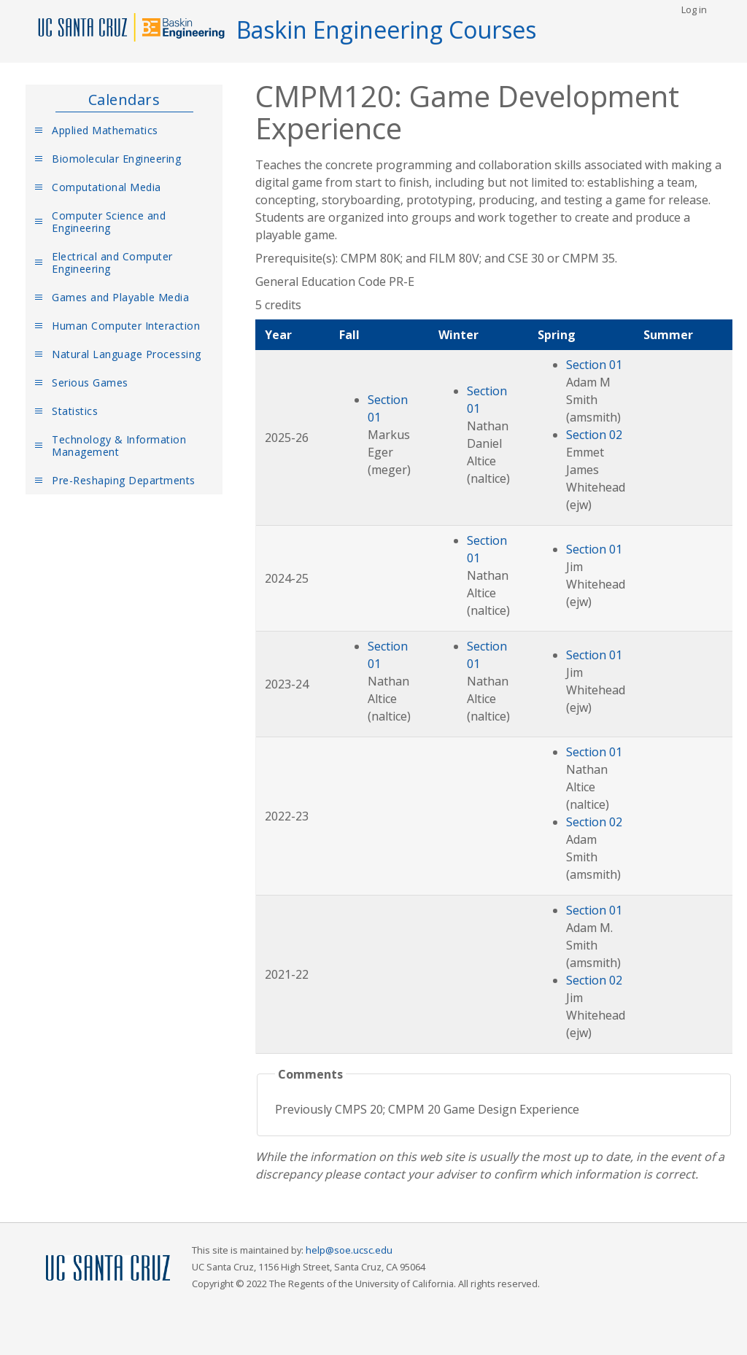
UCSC (108, 1268)
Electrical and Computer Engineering (112, 262)
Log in (694, 9)
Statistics (75, 411)
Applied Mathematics (105, 130)
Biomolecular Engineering (116, 159)
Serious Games (90, 382)
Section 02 (594, 435)
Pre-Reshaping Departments (124, 480)
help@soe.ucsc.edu (349, 1250)
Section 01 (594, 365)
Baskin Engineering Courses (386, 29)
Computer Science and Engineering (109, 222)
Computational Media (106, 187)
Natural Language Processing (126, 354)
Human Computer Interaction (126, 326)
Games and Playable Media (120, 297)
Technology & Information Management (119, 445)
